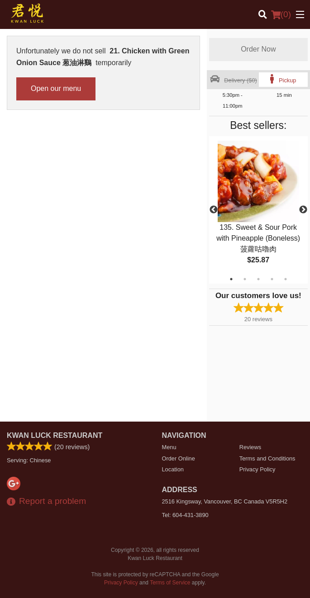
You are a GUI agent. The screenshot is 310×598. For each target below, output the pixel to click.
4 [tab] (272, 279)
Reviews (250, 447)
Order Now (258, 49)
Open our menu (56, 88)
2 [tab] (244, 279)
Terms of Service (170, 582)
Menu (169, 447)
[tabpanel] (258, 209)
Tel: (185, 515)
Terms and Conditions (267, 458)
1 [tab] (231, 279)
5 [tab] (285, 279)
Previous (213, 209)
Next (303, 209)
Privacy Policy (257, 469)
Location (173, 469)
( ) (281, 14)
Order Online (178, 458)
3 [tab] (258, 279)
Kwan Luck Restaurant (54, 435)
